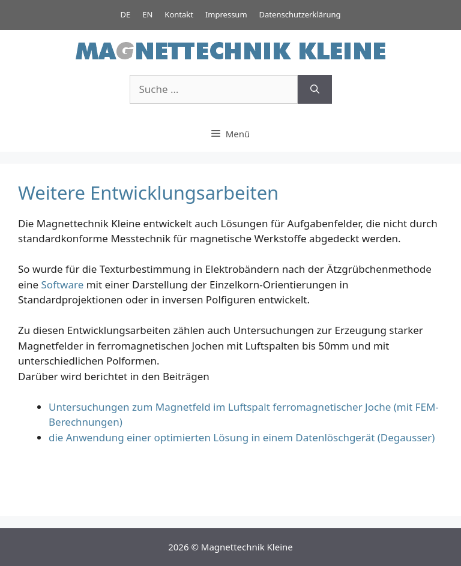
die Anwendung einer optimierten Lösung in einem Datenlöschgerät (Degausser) (242, 437)
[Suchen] (315, 89)
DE (126, 14)
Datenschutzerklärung (300, 14)
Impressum (226, 14)
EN (147, 14)
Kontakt (178, 14)
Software (62, 284)
